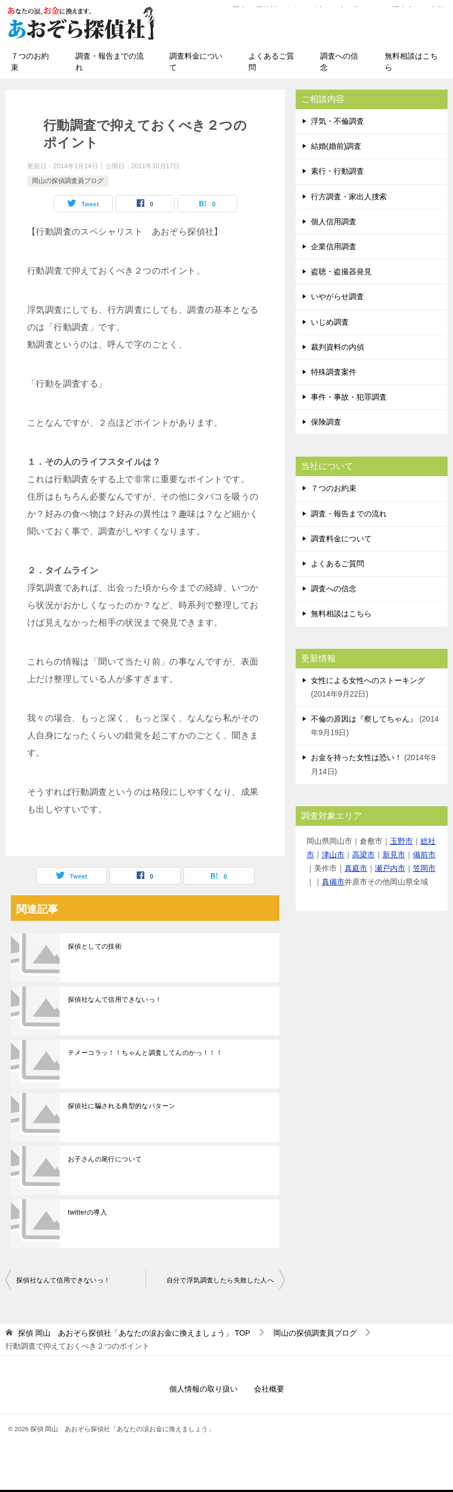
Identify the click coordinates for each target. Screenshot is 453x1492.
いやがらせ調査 (337, 296)
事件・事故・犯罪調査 (349, 397)
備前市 (424, 854)
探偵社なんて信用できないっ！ (115, 999)
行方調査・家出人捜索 (349, 196)
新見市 (393, 854)
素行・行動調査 (337, 171)
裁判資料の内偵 (337, 347)
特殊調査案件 (333, 372)
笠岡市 (424, 868)
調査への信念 (339, 62)
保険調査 (326, 422)
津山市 (333, 854)
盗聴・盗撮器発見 (341, 271)
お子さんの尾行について (105, 1159)
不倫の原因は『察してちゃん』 (364, 719)
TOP (134, 1333)
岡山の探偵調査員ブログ (68, 181)
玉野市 (401, 841)
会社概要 (269, 1388)
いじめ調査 (330, 322)
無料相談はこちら (411, 62)
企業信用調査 (333, 246)
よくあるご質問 (271, 62)
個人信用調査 (333, 221)
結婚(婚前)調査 (336, 146)
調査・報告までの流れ (109, 62)
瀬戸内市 (390, 868)
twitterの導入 (87, 1212)
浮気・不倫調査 (337, 121)
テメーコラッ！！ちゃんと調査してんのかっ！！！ (145, 1053)
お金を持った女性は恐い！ (356, 757)
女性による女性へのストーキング (368, 680)
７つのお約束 (30, 62)
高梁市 (363, 854)
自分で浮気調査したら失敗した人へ (220, 1280)
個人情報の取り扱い (203, 1388)
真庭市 (355, 868)
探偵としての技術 (95, 946)
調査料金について (195, 62)
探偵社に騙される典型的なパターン (121, 1106)
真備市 (333, 881)
